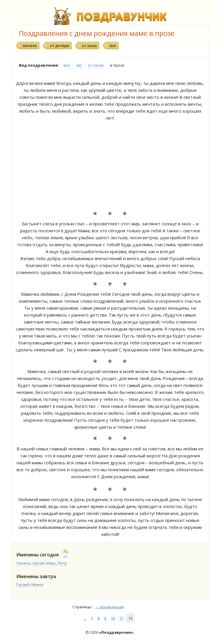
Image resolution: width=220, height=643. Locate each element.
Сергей (37, 563)
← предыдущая (109, 606)
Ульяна (23, 563)
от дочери (59, 45)
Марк (51, 563)
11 (122, 618)
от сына (89, 45)
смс (79, 65)
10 (113, 618)
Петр (62, 563)
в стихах (96, 65)
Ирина (37, 584)
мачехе (30, 45)
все (113, 45)
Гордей (23, 584)
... (85, 618)
